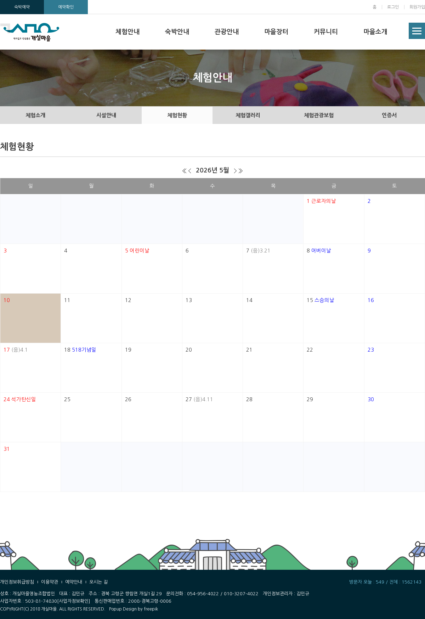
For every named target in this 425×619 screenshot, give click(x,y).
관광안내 (227, 32)
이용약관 (49, 582)
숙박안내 (177, 32)
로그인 (393, 7)
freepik (151, 609)
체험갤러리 (248, 115)
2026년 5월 (212, 170)
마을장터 (276, 32)
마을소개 (375, 32)
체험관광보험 (319, 115)
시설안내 (106, 115)
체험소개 (35, 115)
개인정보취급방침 (17, 582)
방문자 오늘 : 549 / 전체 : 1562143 (385, 582)
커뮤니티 (326, 32)
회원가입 (417, 7)
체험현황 (177, 115)
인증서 (389, 115)
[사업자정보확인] (73, 601)
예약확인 (66, 7)
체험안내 (127, 32)
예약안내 (73, 582)
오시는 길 (98, 582)
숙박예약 (22, 7)
